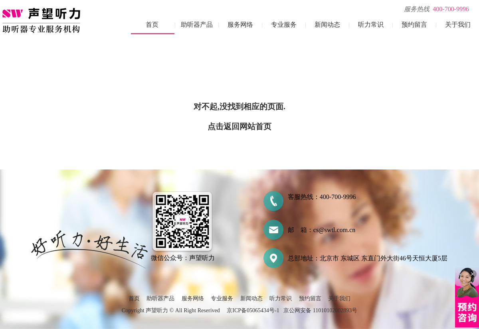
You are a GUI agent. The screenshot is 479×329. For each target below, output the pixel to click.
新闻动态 (327, 24)
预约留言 (414, 24)
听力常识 (371, 24)
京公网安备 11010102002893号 (320, 310)
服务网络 (240, 24)
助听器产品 (197, 24)
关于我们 (458, 24)
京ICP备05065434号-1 (253, 310)
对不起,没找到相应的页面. (239, 106)
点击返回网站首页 (239, 126)
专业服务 (284, 24)
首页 (152, 24)
